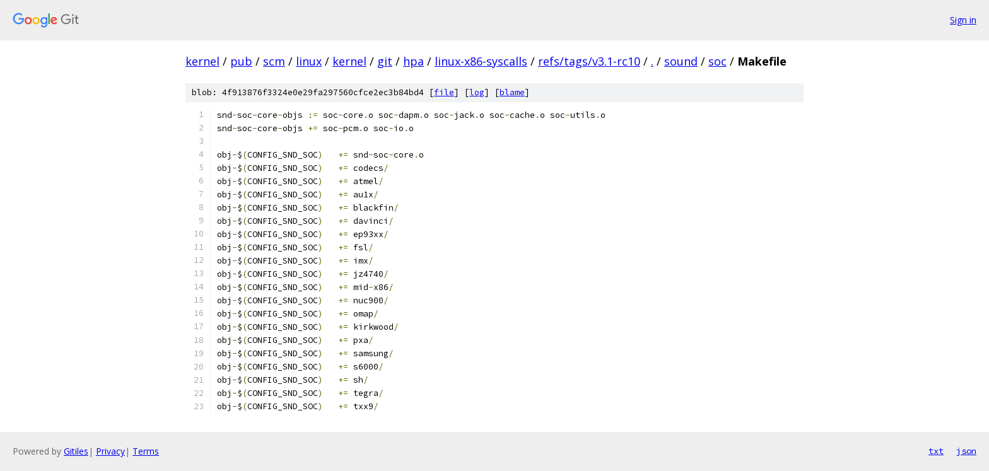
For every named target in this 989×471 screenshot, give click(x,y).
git (384, 61)
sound (681, 61)
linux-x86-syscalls (481, 61)
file (444, 92)
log (476, 92)
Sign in (963, 20)
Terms (145, 451)
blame (512, 92)
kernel (202, 61)
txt (936, 450)
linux (309, 61)
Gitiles (76, 451)
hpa (413, 61)
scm (274, 61)
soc (717, 61)
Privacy (110, 451)
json (966, 450)
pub (241, 61)
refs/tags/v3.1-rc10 (589, 61)
